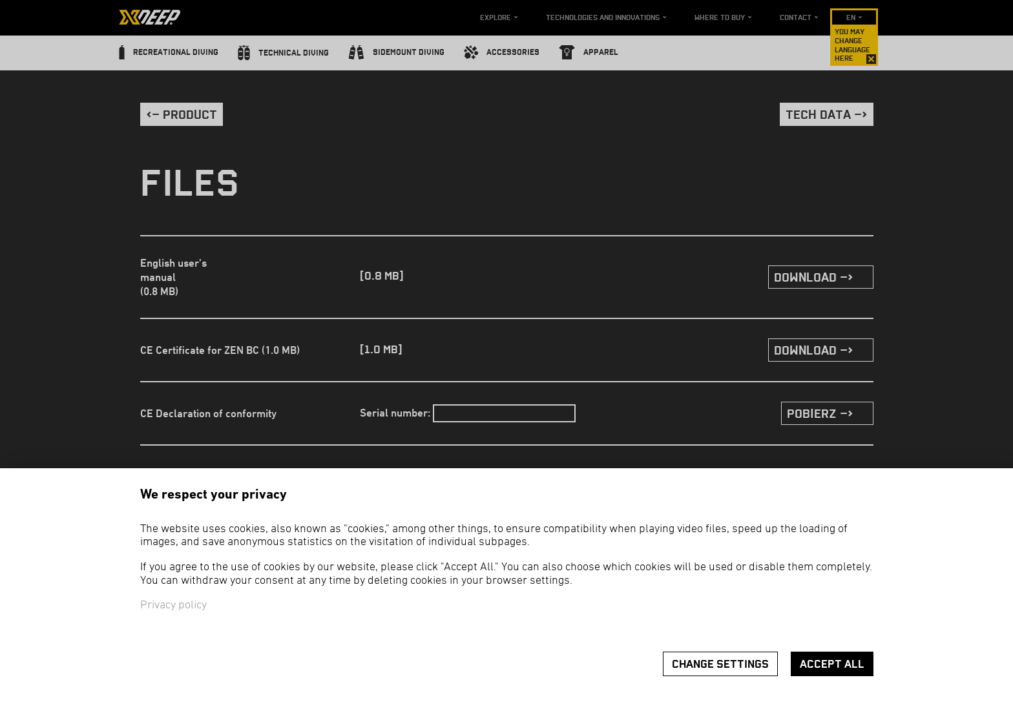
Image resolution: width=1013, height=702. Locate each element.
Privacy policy (173, 605)
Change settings (720, 664)
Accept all (832, 664)
